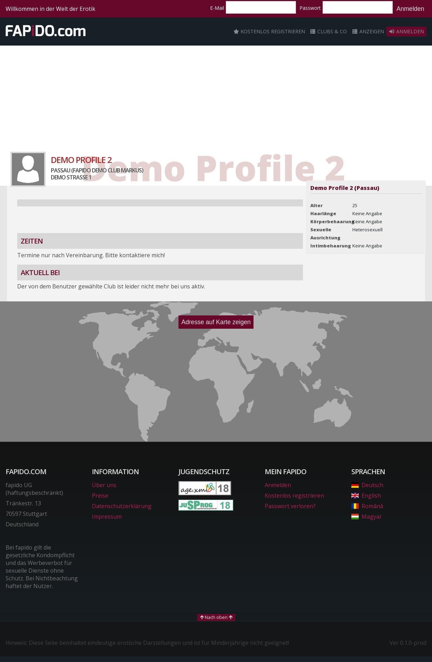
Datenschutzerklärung (121, 506)
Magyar (366, 516)
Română (367, 506)
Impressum (107, 516)
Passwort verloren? (290, 506)
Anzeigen (368, 31)
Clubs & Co (328, 31)
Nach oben (216, 617)
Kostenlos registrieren (269, 31)
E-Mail (217, 8)
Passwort (310, 8)
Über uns (104, 485)
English (366, 495)
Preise (100, 495)
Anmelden (410, 8)
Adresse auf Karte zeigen (216, 322)
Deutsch (367, 485)
